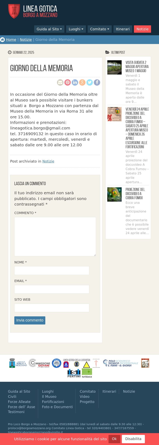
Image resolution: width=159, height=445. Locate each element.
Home (8, 39)
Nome (20, 264)
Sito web (22, 302)
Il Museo (50, 400)
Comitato (95, 29)
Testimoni (16, 415)
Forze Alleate (20, 405)
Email (20, 283)
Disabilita (133, 439)
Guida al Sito (42, 29)
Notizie (142, 29)
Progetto (90, 405)
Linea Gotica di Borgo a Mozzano (34, 11)
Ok (113, 439)
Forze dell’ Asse (22, 410)
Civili (12, 400)
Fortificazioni (55, 405)
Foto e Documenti (59, 410)
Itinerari (121, 29)
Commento (25, 213)
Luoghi (71, 29)
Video (87, 400)
